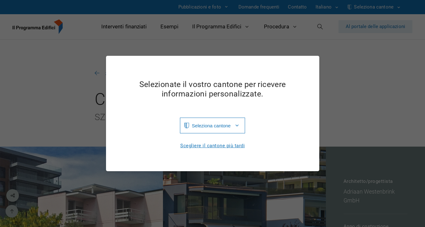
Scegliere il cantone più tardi (212, 145)
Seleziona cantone (211, 125)
